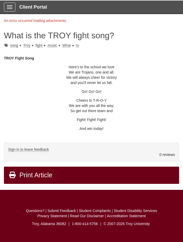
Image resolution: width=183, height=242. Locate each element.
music (52, 45)
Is (77, 45)
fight (39, 45)
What (66, 45)
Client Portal (33, 7)
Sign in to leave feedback (28, 149)
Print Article (30, 175)
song (14, 45)
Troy (26, 45)
